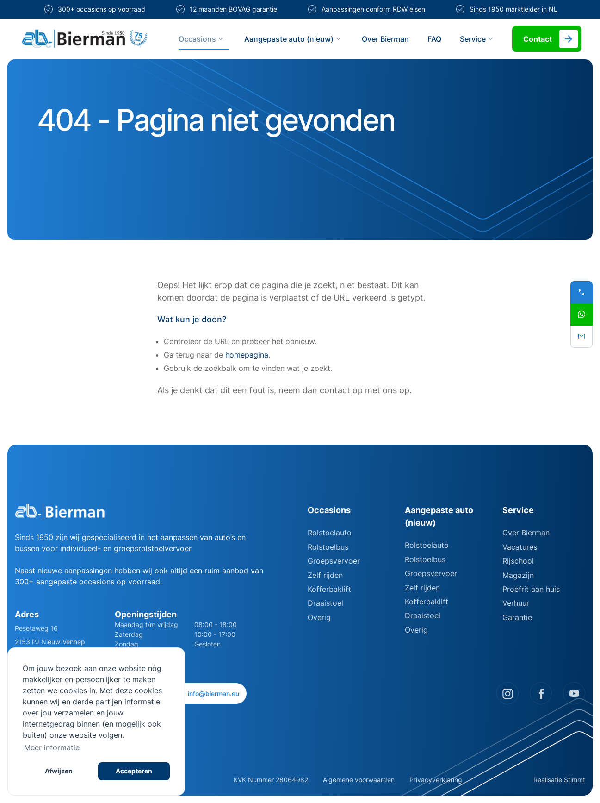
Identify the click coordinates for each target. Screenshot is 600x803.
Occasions (202, 39)
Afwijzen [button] (59, 771)
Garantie (517, 617)
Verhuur (515, 603)
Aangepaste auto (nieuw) (293, 39)
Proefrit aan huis (531, 589)
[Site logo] (85, 39)
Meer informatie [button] (52, 747)
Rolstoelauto (330, 532)
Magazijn (518, 575)
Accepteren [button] (134, 771)
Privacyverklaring (435, 780)
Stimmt (574, 780)
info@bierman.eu (208, 693)
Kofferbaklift (329, 589)
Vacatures (519, 547)
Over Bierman (385, 39)
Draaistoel (325, 603)
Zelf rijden (325, 575)
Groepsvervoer (334, 560)
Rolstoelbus (328, 547)
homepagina (246, 354)
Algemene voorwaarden (359, 780)
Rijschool (518, 560)
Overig (319, 617)
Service (477, 39)
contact (335, 390)
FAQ (434, 39)
